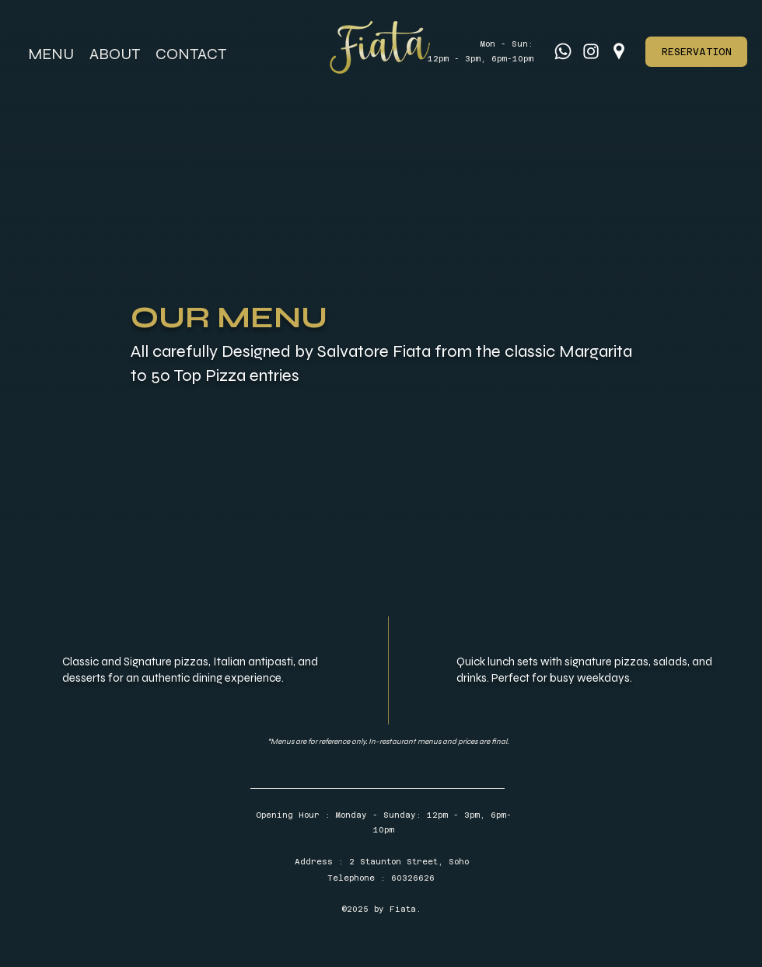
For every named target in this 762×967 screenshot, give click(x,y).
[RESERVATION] (696, 52)
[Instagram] (591, 51)
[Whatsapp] (563, 51)
